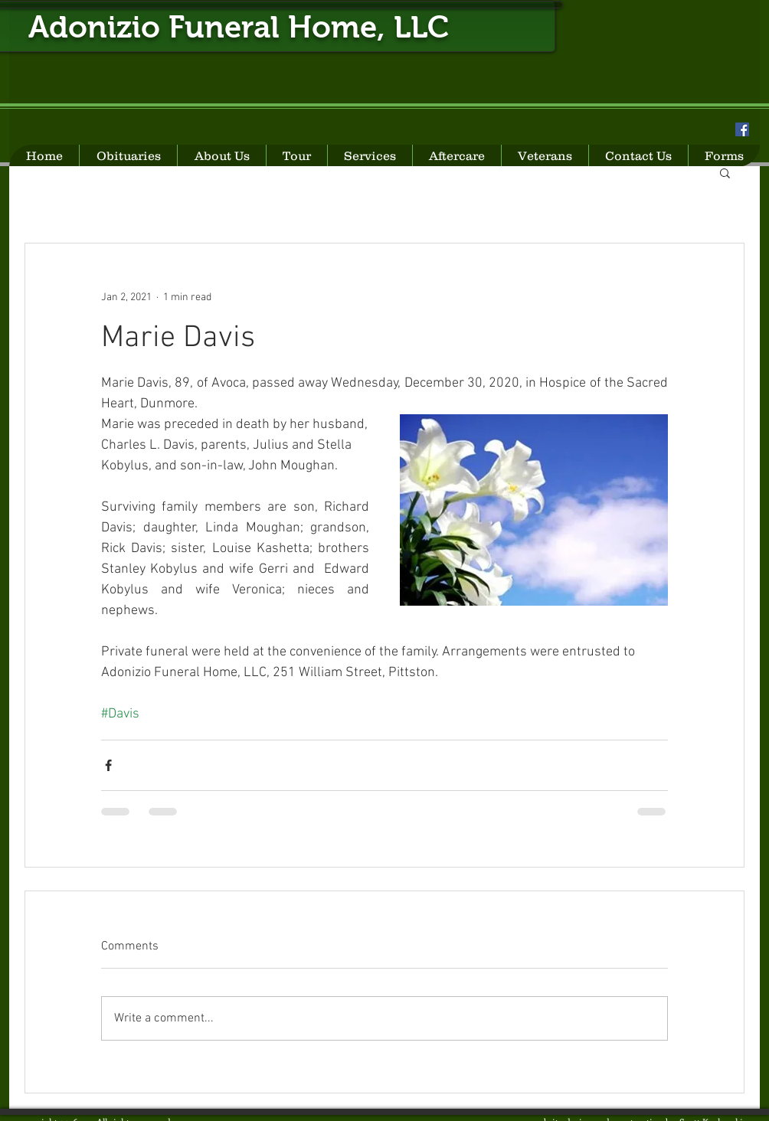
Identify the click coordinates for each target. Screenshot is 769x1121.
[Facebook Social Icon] (742, 129)
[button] (725, 172)
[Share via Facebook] (108, 765)
